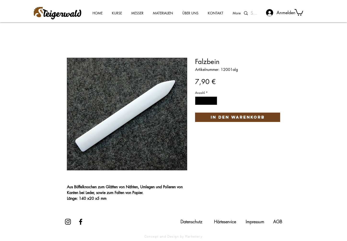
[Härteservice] (225, 221)
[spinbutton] (206, 101)
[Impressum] (255, 221)
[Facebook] (81, 222)
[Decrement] (199, 101)
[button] (299, 12)
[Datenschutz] (191, 221)
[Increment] (214, 101)
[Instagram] (68, 222)
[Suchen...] (255, 13)
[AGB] (278, 221)
